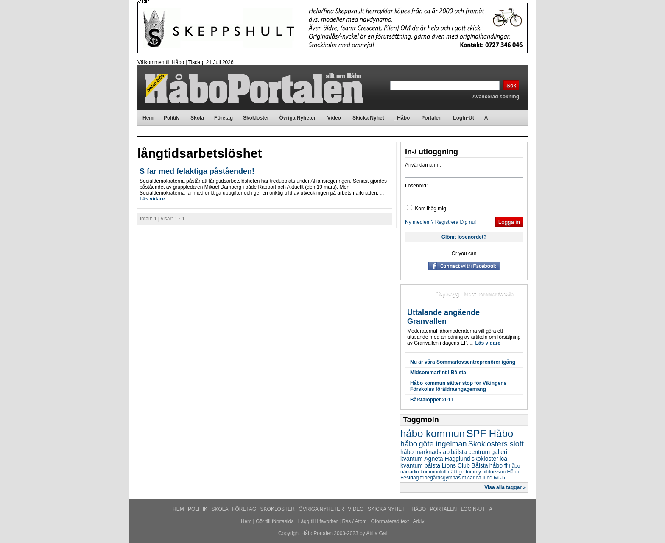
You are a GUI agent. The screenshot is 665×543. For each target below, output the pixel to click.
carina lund (479, 478)
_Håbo (418, 509)
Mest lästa (419, 294)
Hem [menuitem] (148, 118)
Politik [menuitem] (171, 118)
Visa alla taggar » (505, 487)
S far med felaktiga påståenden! (197, 171)
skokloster (485, 458)
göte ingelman (443, 444)
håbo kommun (432, 433)
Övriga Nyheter (322, 509)
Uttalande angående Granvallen (443, 317)
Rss (346, 521)
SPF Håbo (489, 433)
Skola (220, 509)
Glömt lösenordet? (464, 237)
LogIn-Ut (473, 509)
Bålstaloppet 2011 (431, 400)
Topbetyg (447, 294)
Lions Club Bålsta (465, 465)
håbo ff (498, 465)
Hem (179, 509)
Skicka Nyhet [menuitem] (368, 118)
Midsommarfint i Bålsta (438, 373)
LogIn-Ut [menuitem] (463, 118)
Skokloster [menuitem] (256, 118)
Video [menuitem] (334, 118)
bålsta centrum (470, 451)
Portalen (444, 509)
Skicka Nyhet (387, 509)
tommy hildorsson (486, 472)
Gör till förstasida (275, 521)
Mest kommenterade (489, 294)
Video (356, 509)
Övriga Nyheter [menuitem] (297, 118)
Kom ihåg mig (426, 209)
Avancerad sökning (495, 97)
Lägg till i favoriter (318, 521)
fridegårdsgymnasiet (443, 478)
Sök (511, 85)
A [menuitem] (486, 118)
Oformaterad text (390, 521)
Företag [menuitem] (223, 118)
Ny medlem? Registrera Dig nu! (440, 222)
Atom (361, 521)
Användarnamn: (423, 165)
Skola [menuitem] (197, 118)
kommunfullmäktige (442, 472)
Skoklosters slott (496, 444)
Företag (244, 509)
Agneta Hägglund (447, 458)
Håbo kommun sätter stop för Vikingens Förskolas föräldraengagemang (458, 386)
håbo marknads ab (425, 451)
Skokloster (278, 509)
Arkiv (419, 521)
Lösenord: (416, 186)
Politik (198, 509)
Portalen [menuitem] (431, 118)
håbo (408, 444)
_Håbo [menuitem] (402, 118)
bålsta (499, 478)
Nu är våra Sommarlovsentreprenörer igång (462, 362)
